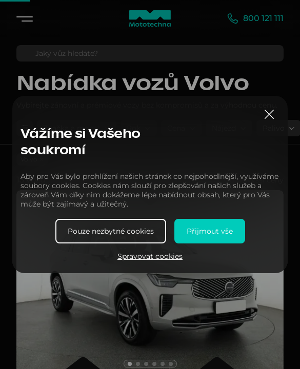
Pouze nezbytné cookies (111, 231)
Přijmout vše (210, 231)
